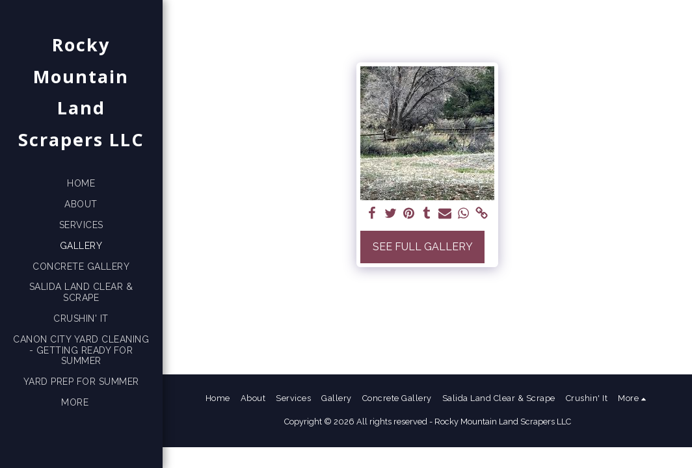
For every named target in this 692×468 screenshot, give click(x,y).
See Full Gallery (423, 246)
